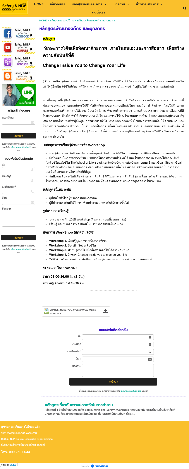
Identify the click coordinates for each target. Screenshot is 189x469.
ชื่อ (3, 165)
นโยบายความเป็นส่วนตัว (21, 147)
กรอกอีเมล (8, 118)
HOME (43, 20)
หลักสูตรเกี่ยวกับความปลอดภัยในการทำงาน (79, 405)
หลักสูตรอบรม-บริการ (62, 20)
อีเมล (5, 198)
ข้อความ (6, 209)
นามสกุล (6, 176)
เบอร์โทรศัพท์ (9, 187)
